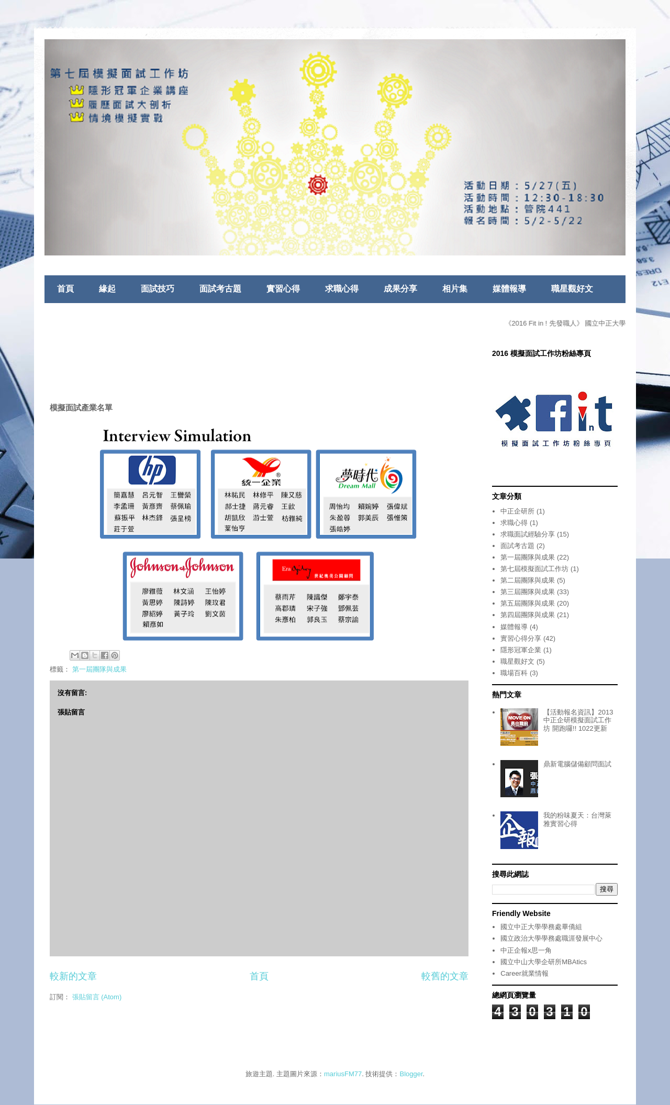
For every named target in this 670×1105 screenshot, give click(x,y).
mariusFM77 (343, 1074)
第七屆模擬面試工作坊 (534, 569)
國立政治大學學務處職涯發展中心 (551, 938)
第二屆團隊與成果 (527, 580)
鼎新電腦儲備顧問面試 (577, 764)
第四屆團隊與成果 (527, 615)
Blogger (411, 1074)
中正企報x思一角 (526, 950)
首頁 (65, 288)
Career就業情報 (524, 973)
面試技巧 (157, 288)
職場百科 (514, 673)
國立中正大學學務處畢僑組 (541, 927)
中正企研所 (517, 511)
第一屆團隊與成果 (99, 669)
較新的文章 (73, 976)
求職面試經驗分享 (527, 534)
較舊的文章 (444, 976)
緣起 (107, 288)
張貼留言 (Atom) (97, 997)
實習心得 (283, 288)
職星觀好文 (572, 288)
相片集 (454, 288)
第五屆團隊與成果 (527, 603)
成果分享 (400, 288)
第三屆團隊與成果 (527, 592)
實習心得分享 (520, 638)
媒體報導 (509, 288)
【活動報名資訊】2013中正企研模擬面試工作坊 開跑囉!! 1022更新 (578, 720)
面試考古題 (220, 288)
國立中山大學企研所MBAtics (543, 962)
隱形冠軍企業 (520, 650)
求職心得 (342, 288)
